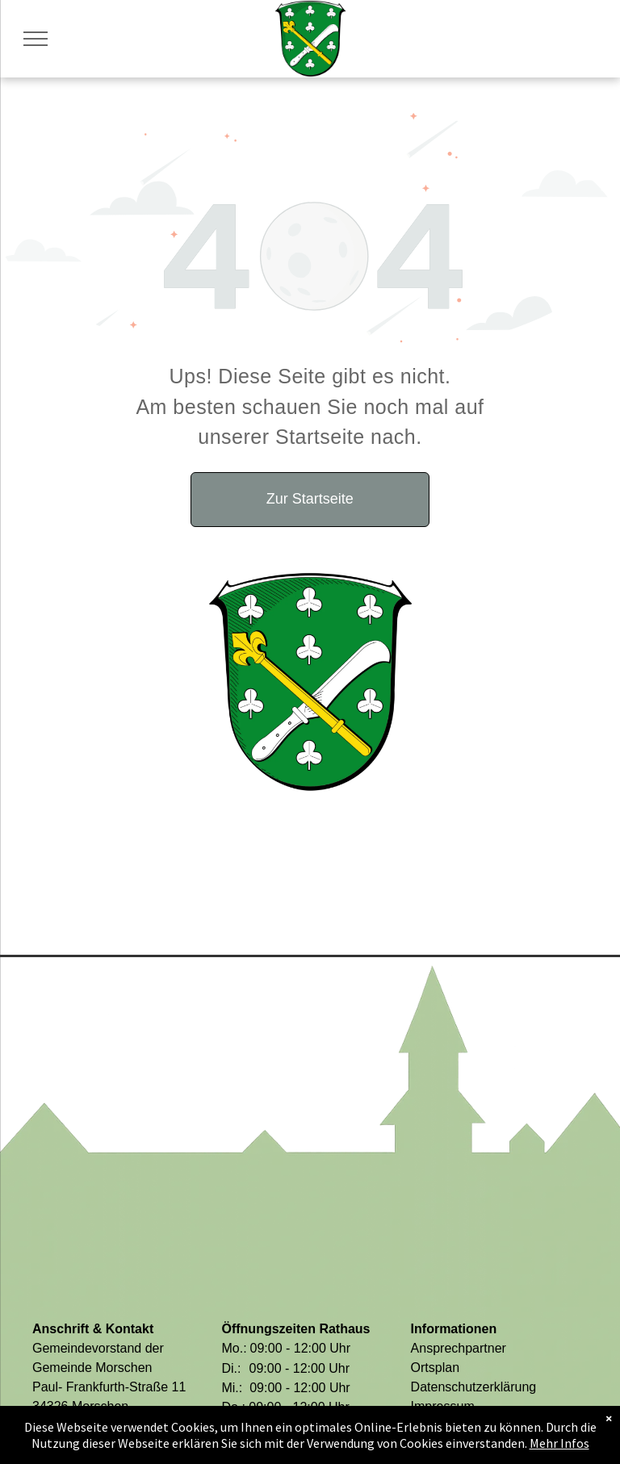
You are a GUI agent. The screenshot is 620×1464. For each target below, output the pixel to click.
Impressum (443, 1406)
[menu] (36, 39)
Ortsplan (435, 1367)
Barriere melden (457, 1445)
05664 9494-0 (92, 1426)
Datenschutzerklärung (474, 1387)
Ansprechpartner (458, 1348)
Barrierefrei (443, 1426)
